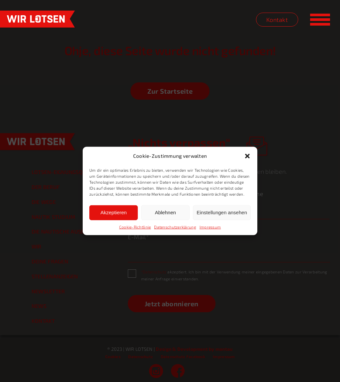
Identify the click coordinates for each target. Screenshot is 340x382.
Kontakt (277, 19)
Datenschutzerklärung (175, 227)
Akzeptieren (113, 212)
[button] (247, 156)
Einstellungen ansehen (222, 212)
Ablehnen (165, 212)
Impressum (210, 227)
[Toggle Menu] (320, 20)
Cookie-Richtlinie (135, 227)
